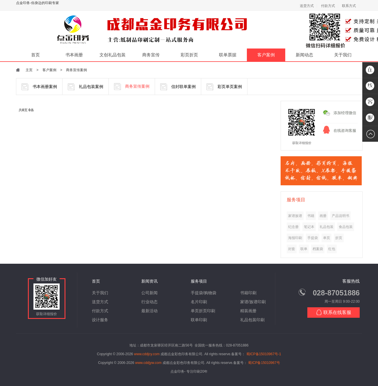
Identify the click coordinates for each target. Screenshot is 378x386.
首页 (35, 54)
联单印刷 (199, 319)
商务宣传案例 (76, 70)
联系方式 (349, 6)
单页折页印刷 (203, 310)
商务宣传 (151, 54)
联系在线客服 (333, 312)
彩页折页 (189, 54)
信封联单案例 (178, 86)
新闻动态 (304, 54)
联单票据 (227, 54)
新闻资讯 (149, 281)
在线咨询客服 (345, 130)
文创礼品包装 (112, 54)
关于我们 (343, 54)
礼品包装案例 (85, 86)
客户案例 (266, 54)
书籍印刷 (248, 292)
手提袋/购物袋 (203, 292)
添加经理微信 (345, 113)
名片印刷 (199, 301)
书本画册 (74, 54)
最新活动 (149, 310)
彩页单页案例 (224, 86)
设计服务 (100, 319)
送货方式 (307, 6)
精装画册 (248, 310)
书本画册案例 (39, 86)
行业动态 (149, 301)
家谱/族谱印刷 (253, 301)
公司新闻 (149, 292)
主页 (29, 70)
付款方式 (328, 6)
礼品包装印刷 (252, 319)
